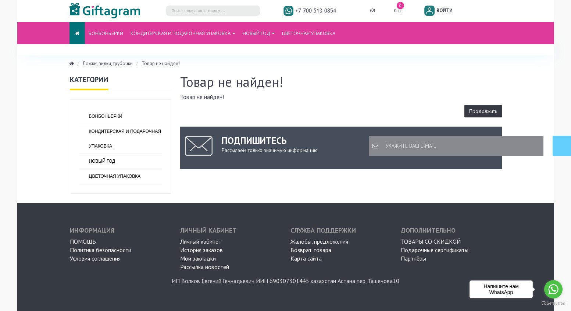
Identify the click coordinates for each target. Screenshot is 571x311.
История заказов (201, 250)
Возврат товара (310, 250)
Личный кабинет (200, 241)
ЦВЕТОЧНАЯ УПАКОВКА (308, 33)
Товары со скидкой (431, 241)
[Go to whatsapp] (553, 289)
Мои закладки (198, 258)
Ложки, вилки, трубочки (108, 63)
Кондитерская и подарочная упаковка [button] (183, 33)
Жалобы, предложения (319, 241)
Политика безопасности (100, 250)
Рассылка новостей (204, 267)
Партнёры (413, 258)
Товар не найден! (161, 63)
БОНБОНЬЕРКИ (106, 33)
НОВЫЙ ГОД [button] (259, 33)
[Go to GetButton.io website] (553, 303)
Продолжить (483, 111)
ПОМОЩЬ (83, 241)
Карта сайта (306, 258)
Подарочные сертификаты (434, 250)
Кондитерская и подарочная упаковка (125, 139)
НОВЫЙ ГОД (102, 161)
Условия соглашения (95, 258)
